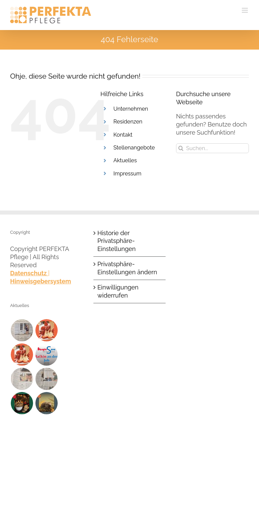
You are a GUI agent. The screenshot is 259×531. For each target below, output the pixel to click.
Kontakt (122, 135)
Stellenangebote (134, 147)
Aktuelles (125, 160)
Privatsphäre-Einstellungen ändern (127, 268)
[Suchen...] (212, 148)
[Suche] (181, 148)
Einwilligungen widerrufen (118, 291)
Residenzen (127, 121)
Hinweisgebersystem (40, 281)
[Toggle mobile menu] (245, 10)
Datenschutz (28, 273)
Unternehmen (130, 109)
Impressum (127, 173)
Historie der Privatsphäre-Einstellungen (116, 241)
